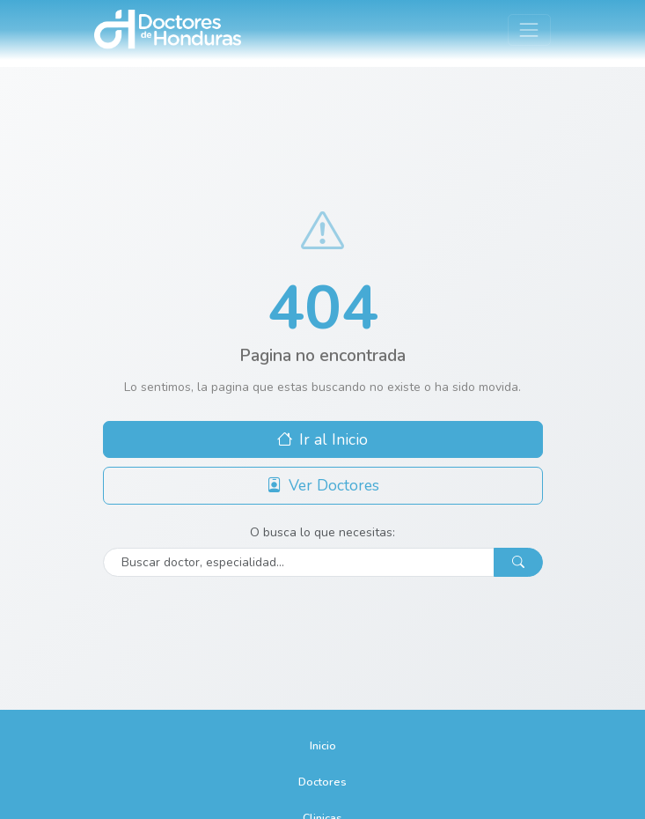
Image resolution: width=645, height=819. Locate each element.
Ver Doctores (323, 485)
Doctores (322, 781)
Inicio (323, 745)
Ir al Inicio (322, 439)
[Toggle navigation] (529, 29)
